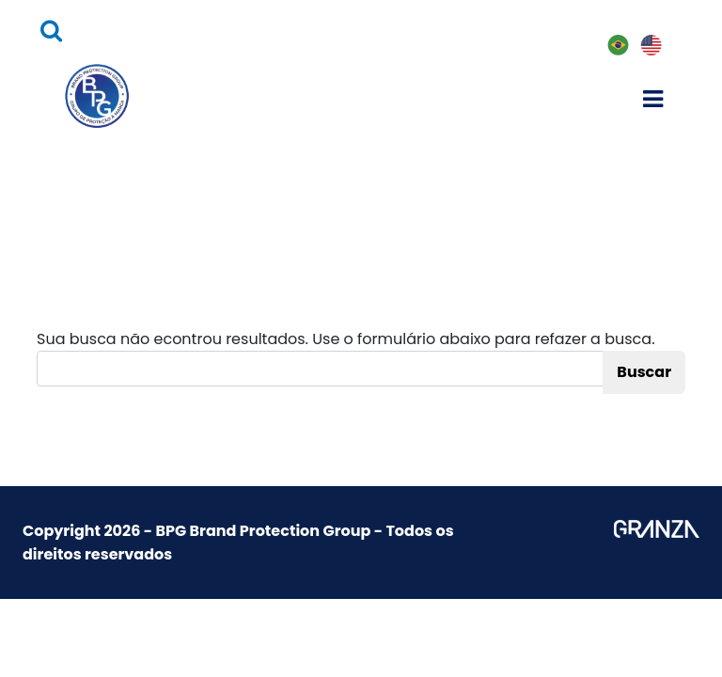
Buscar (644, 372)
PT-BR (617, 46)
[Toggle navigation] (653, 95)
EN (650, 46)
